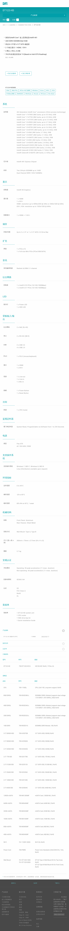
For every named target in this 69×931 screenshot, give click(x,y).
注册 (37, 926)
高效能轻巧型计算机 (25, 25)
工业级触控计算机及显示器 (8, 907)
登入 (37, 923)
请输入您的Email (59, 913)
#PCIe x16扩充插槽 (25, 90)
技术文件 (34, 645)
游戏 (20, 901)
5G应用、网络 (23, 911)
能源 (20, 906)
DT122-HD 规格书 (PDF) (11, 638)
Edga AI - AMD (24, 917)
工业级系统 (12, 25)
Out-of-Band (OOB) (25, 919)
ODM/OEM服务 (24, 922)
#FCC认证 (43, 94)
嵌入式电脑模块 (7, 899)
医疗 (20, 899)
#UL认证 (36, 94)
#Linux (42, 90)
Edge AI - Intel (24, 914)
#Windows (35, 90)
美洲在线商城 (40, 911)
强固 (20, 909)
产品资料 (34, 632)
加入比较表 (11, 73)
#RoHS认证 (28, 94)
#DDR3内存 (20, 94)
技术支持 (39, 896)
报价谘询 (39, 899)
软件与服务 (5, 913)
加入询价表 (25, 73)
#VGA (53, 90)
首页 (4, 25)
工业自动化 (22, 896)
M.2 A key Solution (25, 924)
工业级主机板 (6, 896)
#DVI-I (47, 90)
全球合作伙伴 (40, 913)
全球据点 (39, 901)
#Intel (7, 90)
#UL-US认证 (51, 94)
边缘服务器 (5, 911)
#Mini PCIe (14, 90)
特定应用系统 (6, 904)
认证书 (34, 650)
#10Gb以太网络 (10, 94)
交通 (20, 904)
